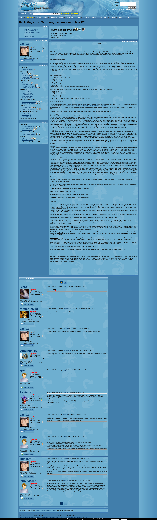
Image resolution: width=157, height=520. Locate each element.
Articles (79, 17)
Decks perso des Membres (32, 32)
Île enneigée (25, 113)
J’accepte (124, 519)
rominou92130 (29, 309)
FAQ (100, 17)
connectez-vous (40, 510)
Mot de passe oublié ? (118, 9)
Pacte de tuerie (27, 83)
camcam (25, 43)
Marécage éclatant (27, 96)
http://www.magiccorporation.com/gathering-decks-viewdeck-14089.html (85, 105)
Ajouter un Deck (29, 36)
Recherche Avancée (69, 13)
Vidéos (114, 17)
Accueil (22, 517)
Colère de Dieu (29, 107)
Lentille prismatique (28, 69)
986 (21, 363)
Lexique (93, 17)
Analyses (70, 17)
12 (20, 496)
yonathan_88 (28, 350)
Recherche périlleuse (30, 86)
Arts (106, 17)
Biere (23, 287)
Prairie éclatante (26, 97)
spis (22, 370)
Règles (87, 17)
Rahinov (25, 392)
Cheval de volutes (27, 130)
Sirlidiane (26, 74)
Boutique (31, 17)
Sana (23, 436)
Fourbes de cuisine (30, 75)
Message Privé (27, 61)
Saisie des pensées (27, 140)
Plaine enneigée (26, 116)
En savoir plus (115, 519)
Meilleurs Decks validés (31, 29)
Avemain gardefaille (27, 128)
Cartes (46, 17)
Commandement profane (32, 109)
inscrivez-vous (51, 510)
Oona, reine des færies (32, 102)
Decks (62, 17)
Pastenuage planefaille (28, 126)
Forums (127, 17)
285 (21, 407)
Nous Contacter (78, 517)
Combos (54, 17)
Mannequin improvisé (30, 84)
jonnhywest (28, 481)
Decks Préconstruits (30, 30)
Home (22, 17)
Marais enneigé (26, 115)
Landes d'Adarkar (27, 93)
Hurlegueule (27, 77)
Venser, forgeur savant (31, 103)
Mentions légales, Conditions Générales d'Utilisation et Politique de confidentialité (49, 517)
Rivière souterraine (27, 94)
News (39, 17)
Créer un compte (131, 9)
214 (21, 301)
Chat (120, 17)
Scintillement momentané (31, 87)
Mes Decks (27, 35)
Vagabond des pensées (30, 78)
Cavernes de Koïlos (27, 91)
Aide (85, 517)
